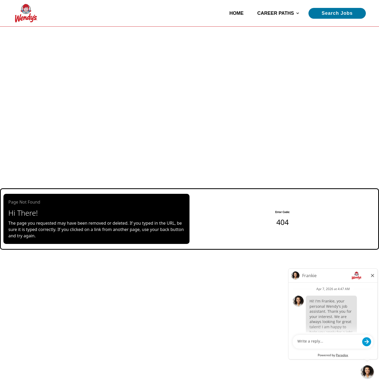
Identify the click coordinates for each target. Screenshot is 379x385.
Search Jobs (337, 13)
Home (236, 13)
